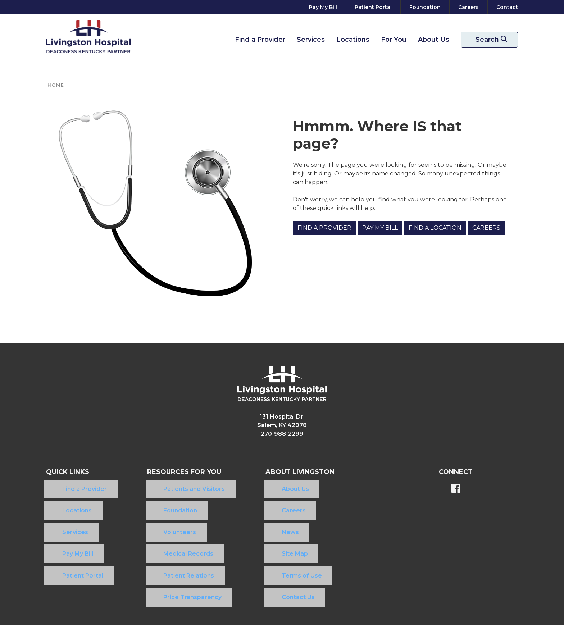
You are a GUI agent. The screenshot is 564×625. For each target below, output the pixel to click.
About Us (433, 40)
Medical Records (159, 518)
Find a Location (435, 227)
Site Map (265, 518)
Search (494, 40)
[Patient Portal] (373, 7)
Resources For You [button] (171, 472)
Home (55, 85)
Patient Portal (66, 529)
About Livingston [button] (286, 472)
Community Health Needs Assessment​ (276, 578)
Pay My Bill (380, 227)
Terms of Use (272, 529)
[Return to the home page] (88, 37)
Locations (352, 40)
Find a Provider (260, 40)
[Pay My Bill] (323, 7)
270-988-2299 (282, 433)
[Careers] (468, 7)
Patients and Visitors (165, 483)
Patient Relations (159, 529)
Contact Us (268, 541)
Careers (486, 227)
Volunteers (150, 506)
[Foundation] (425, 7)
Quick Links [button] (67, 472)
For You (393, 40)
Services (311, 40)
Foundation (151, 495)
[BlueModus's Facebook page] (456, 489)
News (260, 506)
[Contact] (506, 7)
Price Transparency (163, 541)
